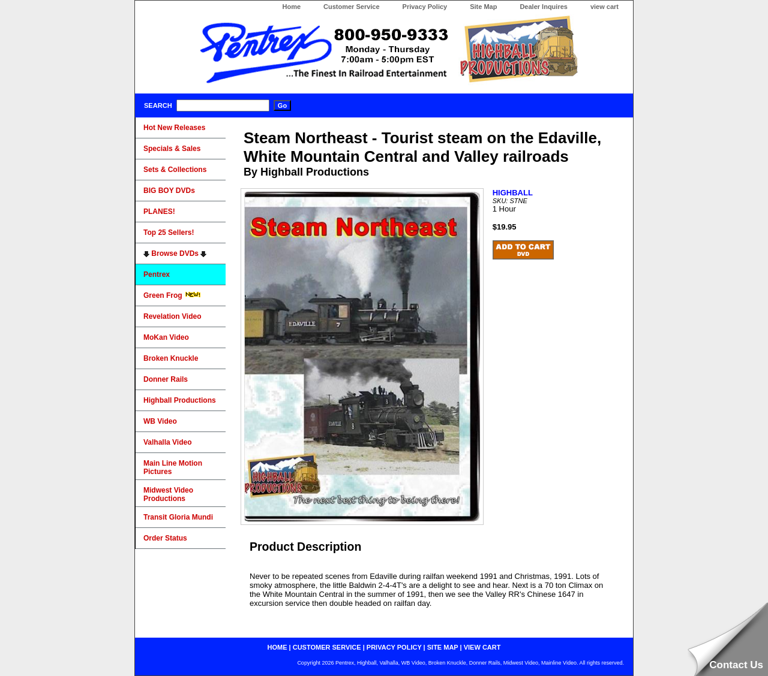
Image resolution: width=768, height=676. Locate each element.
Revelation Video (172, 316)
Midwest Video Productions (168, 494)
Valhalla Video (167, 442)
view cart (604, 6)
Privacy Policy (425, 6)
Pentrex (156, 274)
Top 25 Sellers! (168, 232)
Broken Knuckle (170, 358)
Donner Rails (165, 379)
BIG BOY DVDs (169, 190)
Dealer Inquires (543, 6)
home (277, 647)
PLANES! (159, 211)
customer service (327, 647)
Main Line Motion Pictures (172, 467)
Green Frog (172, 295)
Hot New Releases (174, 127)
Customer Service (351, 6)
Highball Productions (179, 400)
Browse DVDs (174, 253)
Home (291, 6)
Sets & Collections (174, 169)
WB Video (160, 421)
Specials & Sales (171, 148)
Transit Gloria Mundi (178, 517)
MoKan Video (166, 337)
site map (442, 647)
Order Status (165, 538)
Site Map (483, 6)
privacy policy (394, 647)
